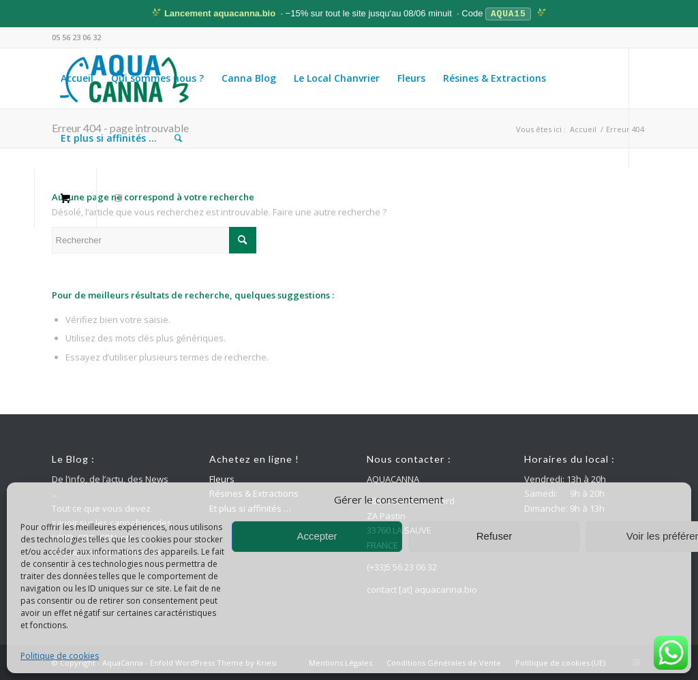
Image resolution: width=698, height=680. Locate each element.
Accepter (317, 536)
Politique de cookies (59, 656)
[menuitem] (77, 78)
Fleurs (221, 478)
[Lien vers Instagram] (118, 197)
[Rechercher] (178, 138)
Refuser (494, 536)
